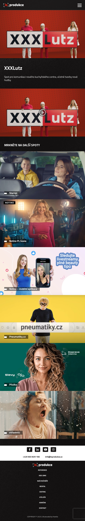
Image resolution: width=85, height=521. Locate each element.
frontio (55, 516)
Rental (42, 486)
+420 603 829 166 (31, 456)
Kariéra (42, 502)
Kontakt (42, 508)
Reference (42, 470)
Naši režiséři (42, 481)
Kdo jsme (42, 475)
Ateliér (42, 497)
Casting (42, 492)
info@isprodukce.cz (53, 456)
